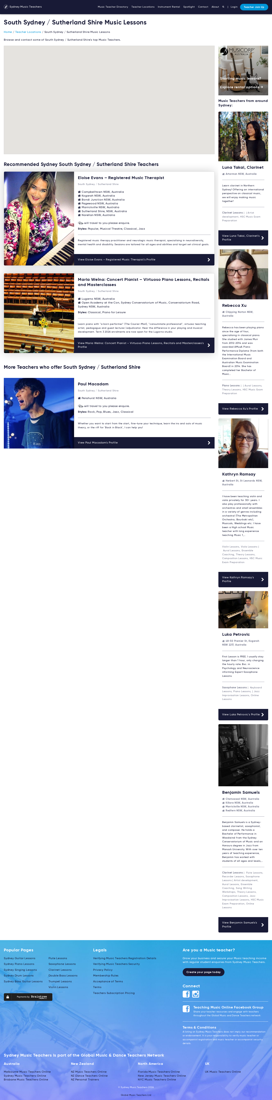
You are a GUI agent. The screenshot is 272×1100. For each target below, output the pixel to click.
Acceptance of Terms (108, 980)
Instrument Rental (169, 7)
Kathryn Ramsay (239, 474)
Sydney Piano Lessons (19, 963)
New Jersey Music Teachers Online (162, 1075)
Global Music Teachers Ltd (136, 1094)
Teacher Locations (143, 7)
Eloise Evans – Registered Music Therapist (121, 178)
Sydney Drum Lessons (19, 975)
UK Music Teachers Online (223, 1071)
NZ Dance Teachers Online (89, 1075)
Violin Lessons (58, 986)
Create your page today (203, 971)
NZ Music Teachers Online (89, 1071)
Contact (203, 7)
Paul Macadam (93, 384)
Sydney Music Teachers (23, 7)
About (215, 7)
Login (234, 7)
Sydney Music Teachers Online (25, 1075)
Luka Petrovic (236, 634)
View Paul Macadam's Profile (144, 442)
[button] (205, 128)
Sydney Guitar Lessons (19, 957)
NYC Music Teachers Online (157, 1079)
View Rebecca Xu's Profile (243, 408)
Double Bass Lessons (63, 975)
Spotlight (189, 7)
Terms (97, 986)
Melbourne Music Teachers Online (27, 1071)
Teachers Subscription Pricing (114, 992)
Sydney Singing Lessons (20, 969)
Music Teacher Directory (113, 7)
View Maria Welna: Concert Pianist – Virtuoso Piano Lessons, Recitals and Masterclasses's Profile (144, 344)
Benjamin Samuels (241, 792)
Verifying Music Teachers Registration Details (124, 957)
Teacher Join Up (254, 7)
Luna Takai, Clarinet (243, 167)
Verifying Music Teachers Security (116, 963)
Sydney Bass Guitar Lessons (23, 980)
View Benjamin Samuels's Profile (243, 924)
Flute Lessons (58, 957)
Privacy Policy (102, 969)
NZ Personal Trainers (85, 1079)
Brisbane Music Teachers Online (26, 1079)
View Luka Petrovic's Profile (243, 714)
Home (8, 32)
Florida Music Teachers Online (159, 1071)
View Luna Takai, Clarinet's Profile (243, 237)
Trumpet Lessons (60, 980)
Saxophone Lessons (62, 963)
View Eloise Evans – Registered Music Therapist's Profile (144, 259)
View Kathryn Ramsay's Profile (243, 579)
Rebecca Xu (234, 305)
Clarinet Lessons (60, 969)
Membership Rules (105, 975)
